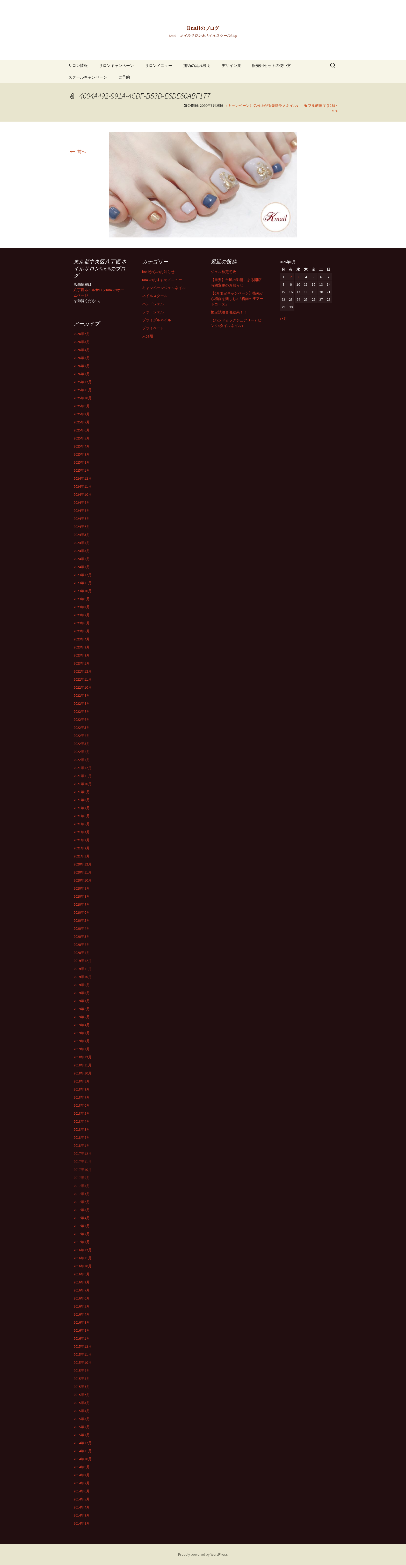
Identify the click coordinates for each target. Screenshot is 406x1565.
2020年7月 (82, 904)
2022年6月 (82, 719)
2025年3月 (82, 454)
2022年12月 (83, 671)
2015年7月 (82, 1386)
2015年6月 (82, 1394)
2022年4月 (82, 735)
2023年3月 (82, 647)
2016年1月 (82, 1338)
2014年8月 (82, 1475)
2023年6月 (82, 623)
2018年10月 (83, 1073)
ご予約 (124, 77)
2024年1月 (82, 566)
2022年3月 (82, 743)
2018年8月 (82, 1089)
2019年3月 (82, 1033)
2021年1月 (82, 856)
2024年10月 (83, 494)
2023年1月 (82, 663)
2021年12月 (83, 767)
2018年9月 (82, 1081)
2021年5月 (82, 824)
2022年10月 (83, 687)
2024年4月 (82, 542)
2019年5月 (82, 1017)
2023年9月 (82, 599)
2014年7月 (82, 1483)
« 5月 (283, 318)
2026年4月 (82, 349)
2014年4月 (82, 1507)
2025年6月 (82, 430)
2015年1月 (82, 1435)
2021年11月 (83, 775)
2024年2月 (82, 558)
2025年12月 (83, 382)
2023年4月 (82, 639)
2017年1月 (82, 1242)
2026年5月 (82, 341)
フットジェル (153, 312)
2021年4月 (82, 832)
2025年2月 (82, 462)
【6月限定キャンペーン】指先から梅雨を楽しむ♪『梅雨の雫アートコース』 (237, 298)
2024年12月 (83, 478)
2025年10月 (83, 398)
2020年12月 (83, 864)
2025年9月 (82, 406)
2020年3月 (82, 936)
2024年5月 (82, 534)
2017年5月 (82, 1209)
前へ (77, 151)
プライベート (153, 328)
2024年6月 (82, 526)
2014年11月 (83, 1451)
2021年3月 (82, 840)
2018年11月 (83, 1065)
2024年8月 (82, 510)
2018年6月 (82, 1105)
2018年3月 (82, 1129)
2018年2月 (82, 1137)
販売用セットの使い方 (271, 65)
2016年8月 (82, 1282)
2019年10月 (83, 976)
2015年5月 (82, 1402)
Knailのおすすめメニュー (162, 279)
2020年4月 (82, 928)
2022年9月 (82, 695)
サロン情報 (78, 65)
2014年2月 (82, 1523)
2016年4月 (82, 1314)
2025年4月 (82, 446)
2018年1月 (82, 1145)
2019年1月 (82, 1049)
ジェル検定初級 (223, 271)
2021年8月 (82, 800)
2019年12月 (83, 960)
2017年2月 (82, 1234)
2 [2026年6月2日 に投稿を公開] (291, 277)
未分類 (147, 336)
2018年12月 (83, 1057)
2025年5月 (82, 438)
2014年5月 (82, 1499)
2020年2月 (82, 944)
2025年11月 (83, 390)
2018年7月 (82, 1097)
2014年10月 (83, 1459)
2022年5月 (82, 727)
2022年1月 (82, 759)
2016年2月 (82, 1330)
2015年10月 (83, 1362)
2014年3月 (82, 1515)
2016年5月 (82, 1306)
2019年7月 (82, 1000)
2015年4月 (82, 1410)
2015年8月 (82, 1378)
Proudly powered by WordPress (203, 1554)
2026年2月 (82, 366)
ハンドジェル (153, 304)
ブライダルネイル (156, 320)
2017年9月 (82, 1177)
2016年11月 (83, 1258)
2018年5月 (82, 1113)
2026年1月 (82, 374)
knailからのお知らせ (158, 271)
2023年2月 (82, 655)
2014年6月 (82, 1491)
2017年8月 (82, 1185)
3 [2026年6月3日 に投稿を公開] (298, 277)
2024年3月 (82, 550)
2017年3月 (82, 1226)
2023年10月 (83, 591)
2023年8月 (82, 607)
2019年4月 (82, 1025)
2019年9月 (82, 984)
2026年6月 (82, 333)
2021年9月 (82, 792)
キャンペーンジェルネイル (164, 287)
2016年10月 (83, 1266)
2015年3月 (82, 1418)
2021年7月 (82, 808)
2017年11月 (83, 1161)
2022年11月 (83, 679)
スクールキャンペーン (87, 77)
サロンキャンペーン (116, 65)
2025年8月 (82, 414)
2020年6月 (82, 912)
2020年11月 (83, 872)
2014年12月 (83, 1443)
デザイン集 (231, 65)
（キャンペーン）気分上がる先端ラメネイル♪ (261, 105)
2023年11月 (83, 583)
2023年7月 (82, 615)
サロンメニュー (158, 65)
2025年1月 (82, 470)
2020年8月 (82, 896)
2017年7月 (82, 1193)
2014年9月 (82, 1467)
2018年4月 (82, 1121)
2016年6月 (82, 1298)
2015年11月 (83, 1354)
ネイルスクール (155, 296)
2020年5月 (82, 920)
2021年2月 (82, 848)
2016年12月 (83, 1250)
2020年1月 (82, 952)
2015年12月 (83, 1346)
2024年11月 (83, 486)
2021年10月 (83, 783)
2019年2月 (82, 1041)
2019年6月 (82, 1009)
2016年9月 (82, 1274)
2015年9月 (82, 1370)
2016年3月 (82, 1322)
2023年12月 (83, 574)
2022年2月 (82, 751)
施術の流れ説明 (197, 65)
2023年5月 (82, 631)
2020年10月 (83, 880)
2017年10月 (83, 1169)
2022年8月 (82, 703)
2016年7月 (82, 1290)
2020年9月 (82, 888)
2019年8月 (82, 992)
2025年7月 (82, 422)
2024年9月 (82, 502)
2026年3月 (82, 357)
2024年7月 (82, 518)
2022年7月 (82, 711)
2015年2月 (82, 1426)
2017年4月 (82, 1217)
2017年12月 (83, 1153)
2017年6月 (82, 1201)
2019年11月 (83, 968)
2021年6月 (82, 816)
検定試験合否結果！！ (229, 312)
